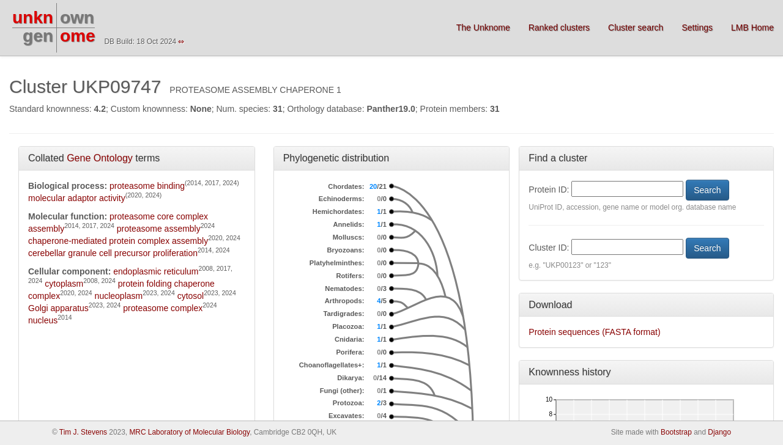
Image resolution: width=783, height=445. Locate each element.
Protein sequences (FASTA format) (594, 332)
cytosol (190, 296)
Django (719, 432)
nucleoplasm (119, 296)
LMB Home (752, 27)
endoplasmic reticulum (155, 271)
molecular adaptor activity (76, 198)
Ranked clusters (559, 27)
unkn (32, 17)
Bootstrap (676, 432)
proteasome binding (147, 186)
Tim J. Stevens (83, 432)
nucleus (43, 320)
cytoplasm (64, 284)
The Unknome (483, 27)
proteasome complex (162, 308)
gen (38, 35)
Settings (697, 27)
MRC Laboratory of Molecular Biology (189, 432)
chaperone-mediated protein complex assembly (118, 241)
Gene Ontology (100, 158)
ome (77, 35)
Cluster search (635, 27)
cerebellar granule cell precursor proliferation (113, 253)
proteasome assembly (159, 229)
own (77, 17)
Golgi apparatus (58, 308)
